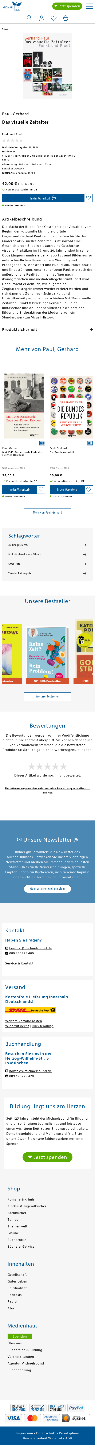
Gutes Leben (17, 1281)
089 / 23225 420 (21, 1076)
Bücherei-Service (21, 1246)
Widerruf (55, 1438)
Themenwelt (17, 1226)
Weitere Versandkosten (23, 1021)
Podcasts (15, 1295)
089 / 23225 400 (21, 953)
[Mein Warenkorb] (66, 18)
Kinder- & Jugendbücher (27, 1206)
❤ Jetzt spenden (67, 6)
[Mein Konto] (42, 18)
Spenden (20, 1336)
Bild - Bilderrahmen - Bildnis (24, 554)
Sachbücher (17, 1213)
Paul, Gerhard (15, 113)
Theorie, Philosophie (19, 573)
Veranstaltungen (21, 1357)
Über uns (15, 1343)
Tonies (13, 1220)
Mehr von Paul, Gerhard (47, 512)
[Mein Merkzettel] (54, 18)
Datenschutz (46, 1433)
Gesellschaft (17, 1275)
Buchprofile (17, 1240)
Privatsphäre (69, 1433)
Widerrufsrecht (17, 1026)
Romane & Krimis (21, 1199)
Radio (12, 1302)
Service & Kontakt (19, 963)
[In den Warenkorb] (43, 198)
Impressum (24, 1433)
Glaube (13, 1233)
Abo (11, 1308)
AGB (68, 1438)
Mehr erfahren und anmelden (47, 888)
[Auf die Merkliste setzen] (88, 198)
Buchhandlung (19, 1370)
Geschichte (14, 564)
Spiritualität (17, 1288)
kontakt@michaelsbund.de (30, 948)
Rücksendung (43, 1026)
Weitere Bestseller (47, 696)
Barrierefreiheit (35, 1438)
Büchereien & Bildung (25, 1350)
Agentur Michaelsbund (26, 1363)
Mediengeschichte (18, 545)
